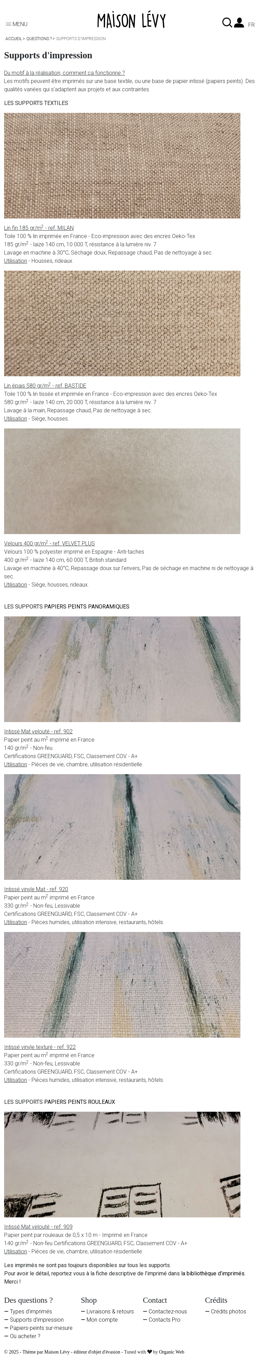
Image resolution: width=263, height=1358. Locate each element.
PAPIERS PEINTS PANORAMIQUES (86, 606)
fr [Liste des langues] (251, 25)
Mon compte (102, 1319)
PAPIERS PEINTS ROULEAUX (79, 1102)
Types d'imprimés (31, 1311)
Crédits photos (228, 1311)
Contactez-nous (168, 1311)
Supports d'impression (37, 1319)
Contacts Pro (164, 1319)
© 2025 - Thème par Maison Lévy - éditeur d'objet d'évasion (62, 1352)
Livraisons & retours (110, 1311)
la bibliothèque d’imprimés (213, 1273)
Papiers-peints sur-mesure (41, 1328)
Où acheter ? (25, 1336)
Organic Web (171, 1352)
